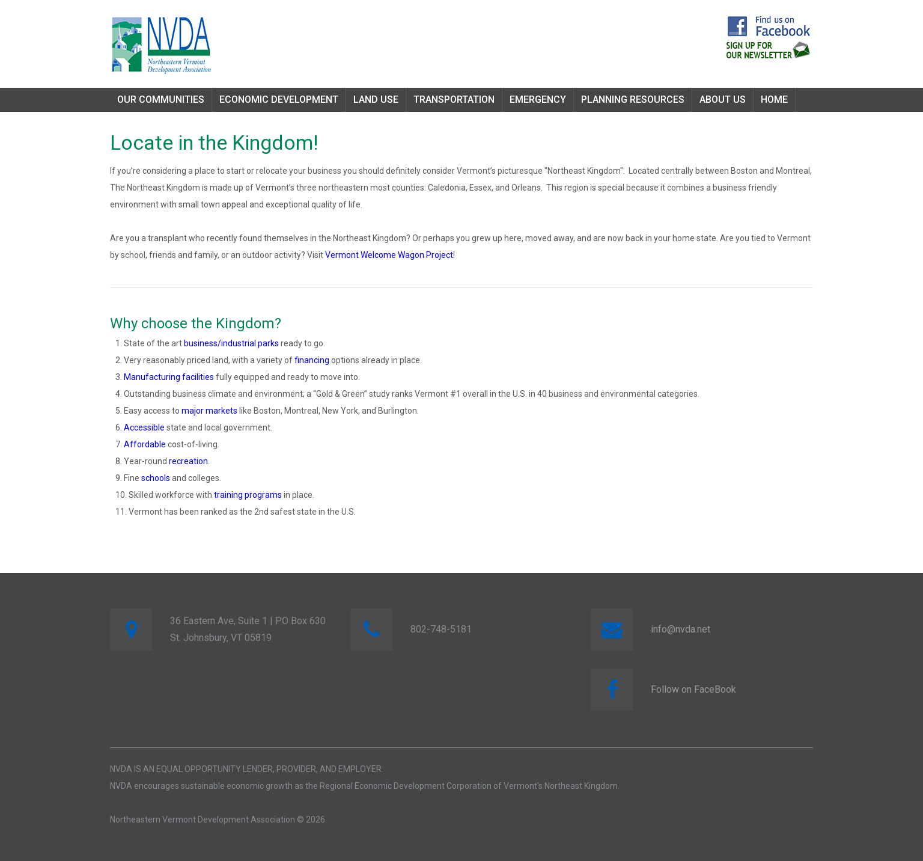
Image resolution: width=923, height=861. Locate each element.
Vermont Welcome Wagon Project (389, 255)
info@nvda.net (680, 629)
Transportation (454, 99)
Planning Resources (632, 99)
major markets (209, 410)
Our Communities (160, 99)
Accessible (144, 427)
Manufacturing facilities (169, 377)
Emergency (538, 99)
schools (155, 478)
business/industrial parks (231, 343)
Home (774, 99)
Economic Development (278, 99)
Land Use (375, 99)
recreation (188, 461)
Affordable (145, 444)
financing (311, 360)
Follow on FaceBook (693, 689)
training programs (248, 495)
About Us (722, 99)
